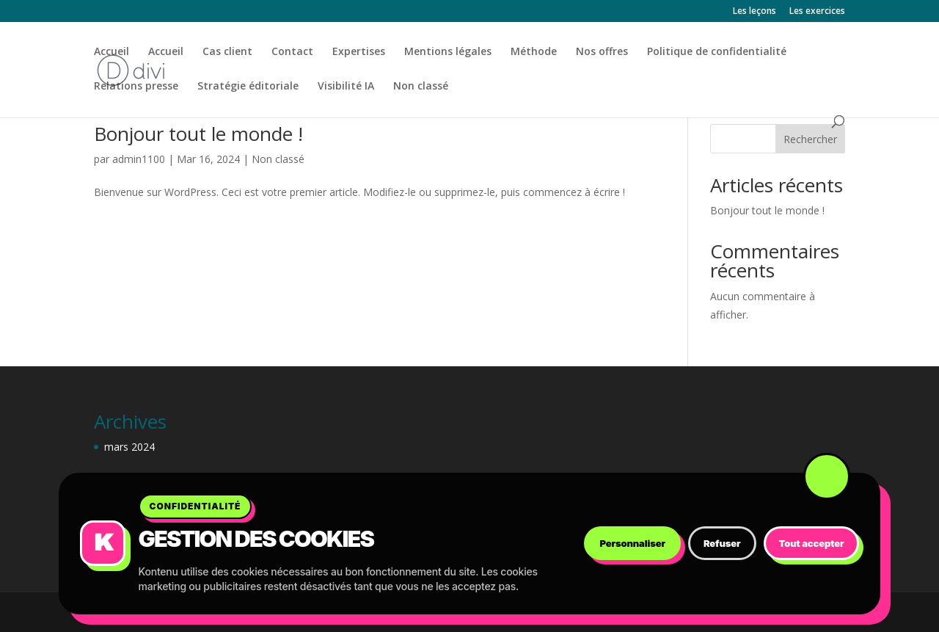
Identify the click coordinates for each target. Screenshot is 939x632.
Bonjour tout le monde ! (198, 133)
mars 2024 (129, 447)
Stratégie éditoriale (248, 86)
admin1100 (138, 159)
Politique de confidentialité (716, 52)
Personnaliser (632, 543)
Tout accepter (811, 543)
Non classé (420, 86)
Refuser (722, 543)
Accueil (111, 52)
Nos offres (602, 52)
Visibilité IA (346, 86)
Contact (292, 52)
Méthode (534, 52)
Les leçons (754, 12)
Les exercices (817, 12)
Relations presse (136, 86)
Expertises (358, 52)
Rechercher (810, 139)
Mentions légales (448, 52)
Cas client (227, 52)
